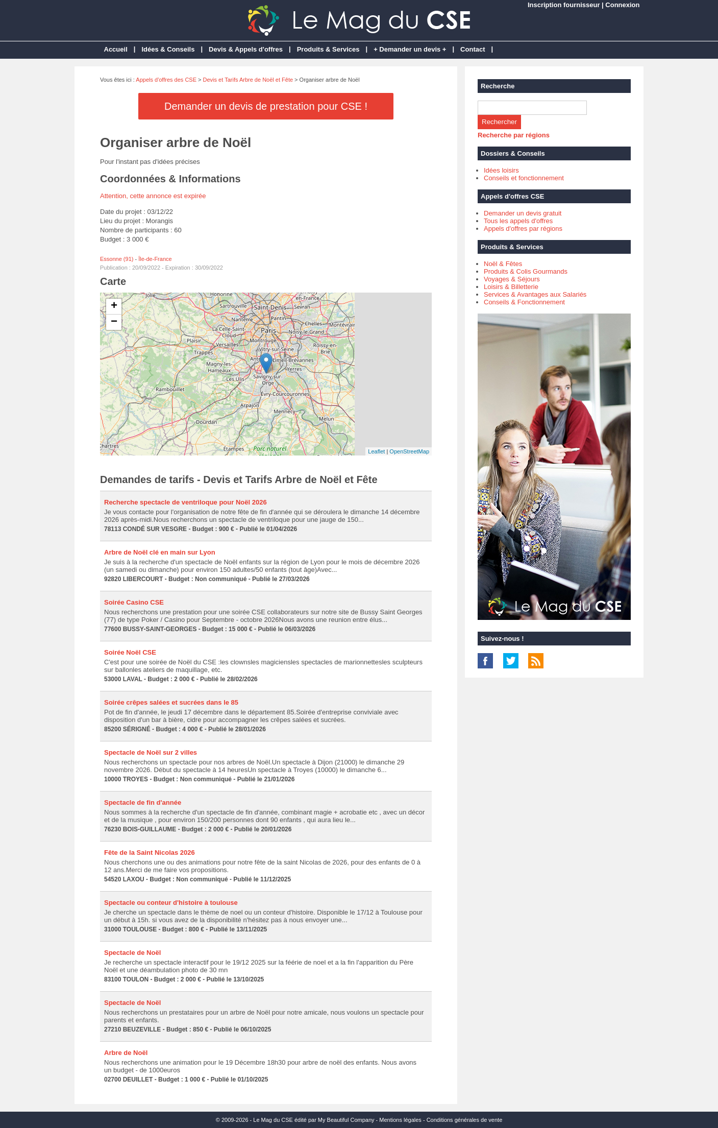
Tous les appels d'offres (518, 221)
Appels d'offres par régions (523, 228)
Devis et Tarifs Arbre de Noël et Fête (248, 80)
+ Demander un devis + (410, 49)
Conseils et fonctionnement (524, 178)
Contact (472, 49)
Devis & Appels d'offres (246, 49)
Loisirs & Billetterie (511, 287)
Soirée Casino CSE (134, 602)
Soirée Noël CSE (130, 652)
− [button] (114, 322)
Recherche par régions (514, 135)
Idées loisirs (501, 170)
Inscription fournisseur (564, 5)
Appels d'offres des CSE (166, 80)
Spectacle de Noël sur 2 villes (150, 752)
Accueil (116, 49)
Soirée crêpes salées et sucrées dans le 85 (171, 702)
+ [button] (114, 306)
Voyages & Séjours (512, 279)
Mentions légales (400, 1120)
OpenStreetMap (409, 451)
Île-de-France (154, 259)
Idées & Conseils (167, 49)
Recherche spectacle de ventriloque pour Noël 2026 (185, 502)
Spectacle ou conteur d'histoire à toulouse (171, 902)
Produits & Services (328, 49)
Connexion (622, 5)
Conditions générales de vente (465, 1120)
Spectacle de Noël (132, 952)
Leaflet (376, 451)
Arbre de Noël (125, 1053)
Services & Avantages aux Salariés (535, 294)
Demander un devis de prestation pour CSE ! (265, 106)
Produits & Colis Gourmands (525, 271)
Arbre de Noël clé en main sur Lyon (159, 552)
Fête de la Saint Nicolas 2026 (149, 852)
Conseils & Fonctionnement (524, 302)
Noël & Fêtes (503, 264)
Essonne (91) (116, 259)
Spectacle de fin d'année (142, 802)
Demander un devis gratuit (522, 213)
